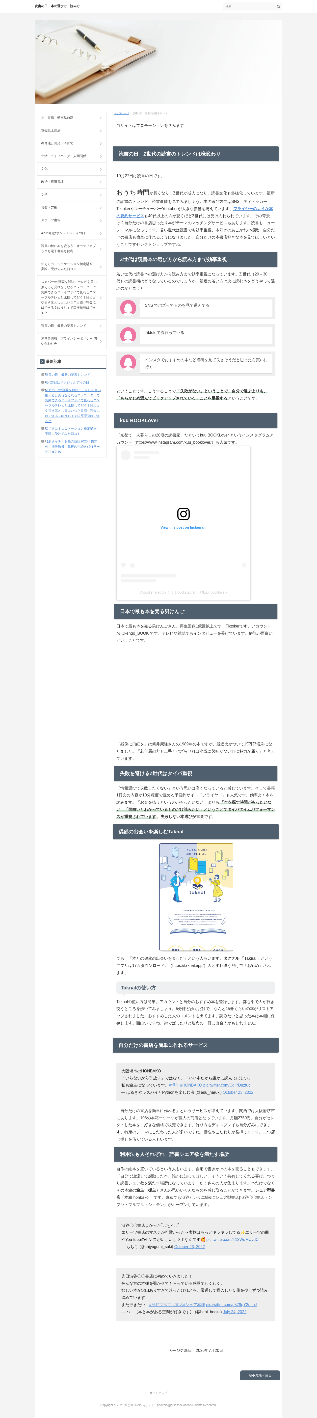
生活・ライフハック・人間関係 (63, 156)
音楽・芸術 (49, 207)
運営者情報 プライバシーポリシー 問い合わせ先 (69, 341)
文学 (44, 194)
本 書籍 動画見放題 (57, 117)
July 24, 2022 (234, 1312)
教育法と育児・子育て (57, 143)
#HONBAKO (191, 1085)
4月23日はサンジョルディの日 (63, 233)
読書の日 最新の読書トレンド (63, 325)
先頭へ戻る (263, 1375)
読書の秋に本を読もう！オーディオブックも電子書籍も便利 (68, 248)
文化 (44, 169)
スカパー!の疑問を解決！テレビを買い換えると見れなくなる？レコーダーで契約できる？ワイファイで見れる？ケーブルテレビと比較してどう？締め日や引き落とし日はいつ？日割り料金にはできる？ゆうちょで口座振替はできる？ (69, 297)
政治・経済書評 (52, 182)
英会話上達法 (50, 130)
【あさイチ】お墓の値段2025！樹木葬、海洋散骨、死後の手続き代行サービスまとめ (72, 446)
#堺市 (174, 1085)
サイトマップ (158, 1393)
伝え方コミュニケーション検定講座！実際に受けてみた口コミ (68, 266)
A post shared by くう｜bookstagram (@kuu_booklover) (183, 592)
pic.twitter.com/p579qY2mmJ (231, 1305)
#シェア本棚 (194, 1305)
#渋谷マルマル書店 (166, 1305)
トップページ (121, 113)
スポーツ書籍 (50, 220)
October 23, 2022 (238, 1092)
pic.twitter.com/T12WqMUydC (232, 1239)
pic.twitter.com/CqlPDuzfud (227, 1085)
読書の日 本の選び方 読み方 (57, 6)
